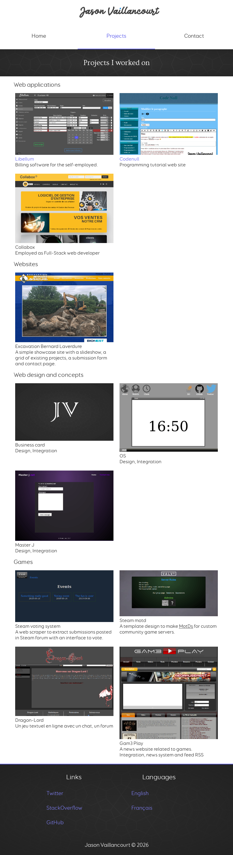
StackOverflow (64, 808)
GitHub (55, 822)
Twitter (54, 793)
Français (141, 808)
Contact (194, 36)
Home (39, 36)
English (140, 793)
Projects (116, 36)
